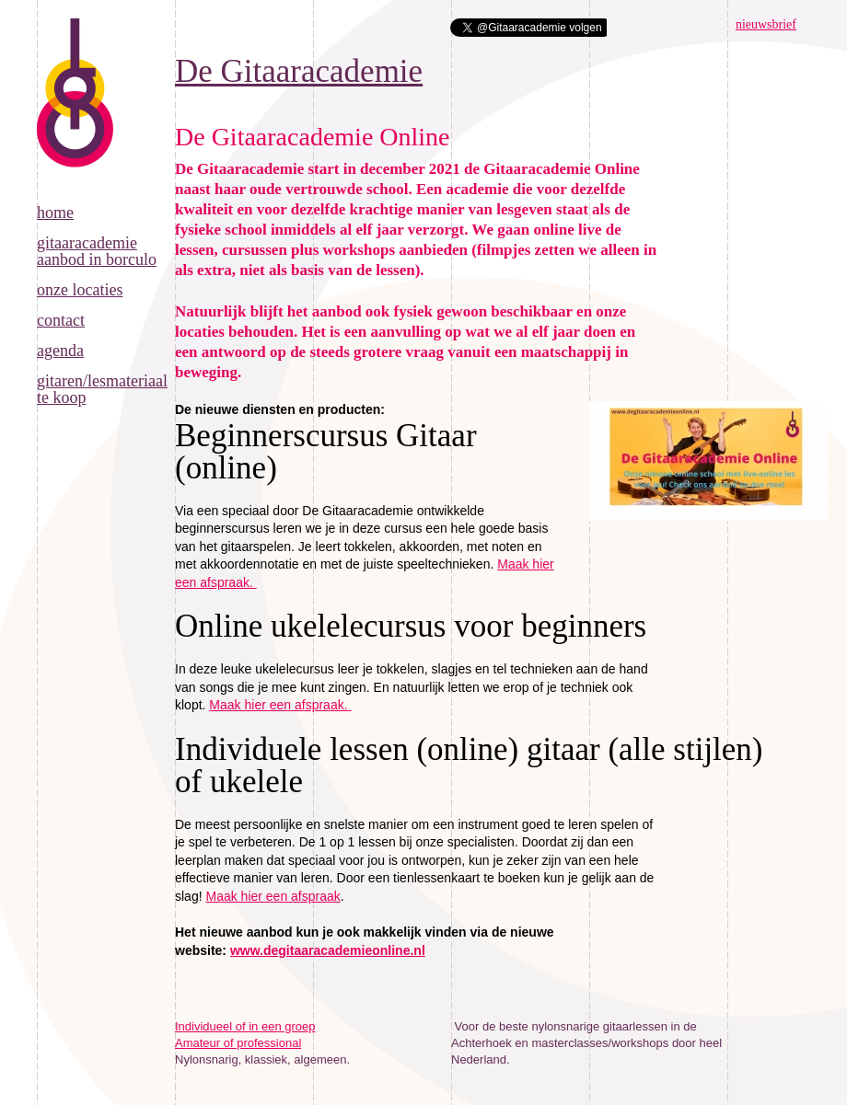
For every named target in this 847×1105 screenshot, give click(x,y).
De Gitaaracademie (75, 111)
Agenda (60, 350)
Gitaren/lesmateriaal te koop (102, 389)
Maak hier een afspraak (272, 896)
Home (55, 212)
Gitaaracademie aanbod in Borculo (97, 251)
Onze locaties (79, 290)
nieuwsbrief (766, 24)
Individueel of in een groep (245, 1026)
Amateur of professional (238, 1043)
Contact (61, 320)
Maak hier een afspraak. (280, 704)
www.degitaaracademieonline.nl (327, 950)
